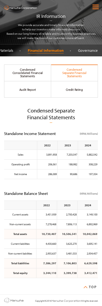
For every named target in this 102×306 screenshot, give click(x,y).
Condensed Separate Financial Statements (74, 73)
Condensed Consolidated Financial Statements (28, 73)
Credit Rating (74, 89)
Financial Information (47, 50)
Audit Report (27, 89)
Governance (89, 50)
